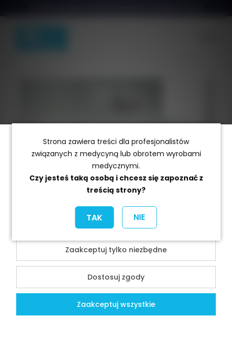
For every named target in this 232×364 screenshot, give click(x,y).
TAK (94, 217)
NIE (139, 217)
